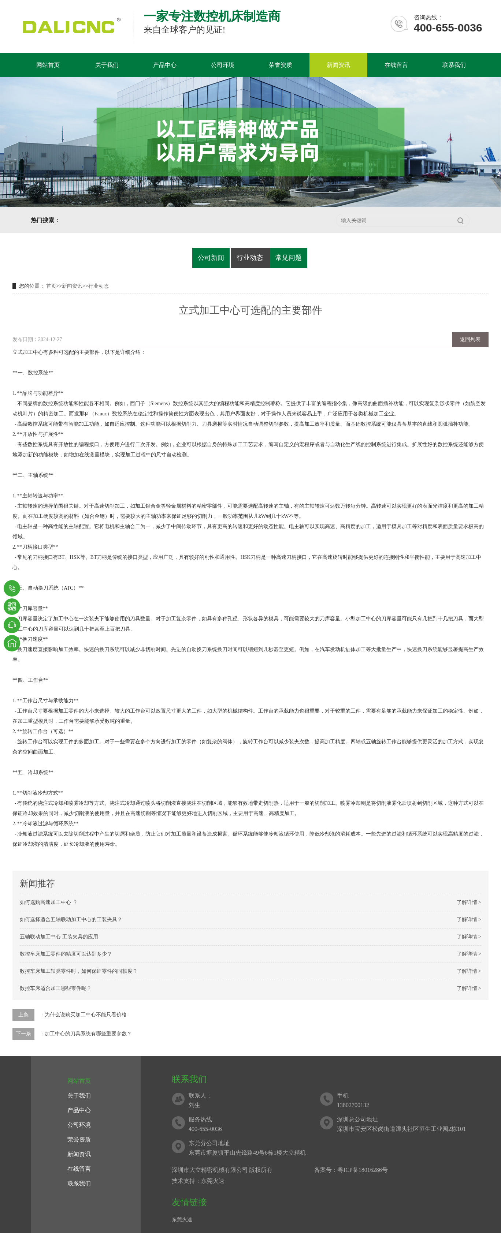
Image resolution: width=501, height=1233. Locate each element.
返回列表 (470, 339)
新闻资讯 (338, 65)
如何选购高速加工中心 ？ (49, 902)
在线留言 (396, 65)
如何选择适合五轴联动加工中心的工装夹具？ (71, 919)
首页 (51, 286)
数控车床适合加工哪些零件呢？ (56, 988)
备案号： (326, 1170)
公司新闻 (211, 257)
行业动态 (250, 257)
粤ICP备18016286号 (363, 1170)
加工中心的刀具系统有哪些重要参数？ (88, 1033)
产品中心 (165, 65)
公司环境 (222, 65)
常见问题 (288, 257)
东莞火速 (182, 1219)
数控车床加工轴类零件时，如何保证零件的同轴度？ (79, 971)
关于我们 (107, 65)
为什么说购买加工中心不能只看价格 (86, 1014)
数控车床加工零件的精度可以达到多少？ (66, 954)
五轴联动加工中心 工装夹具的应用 (59, 936)
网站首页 (48, 65)
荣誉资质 (280, 65)
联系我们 (454, 65)
